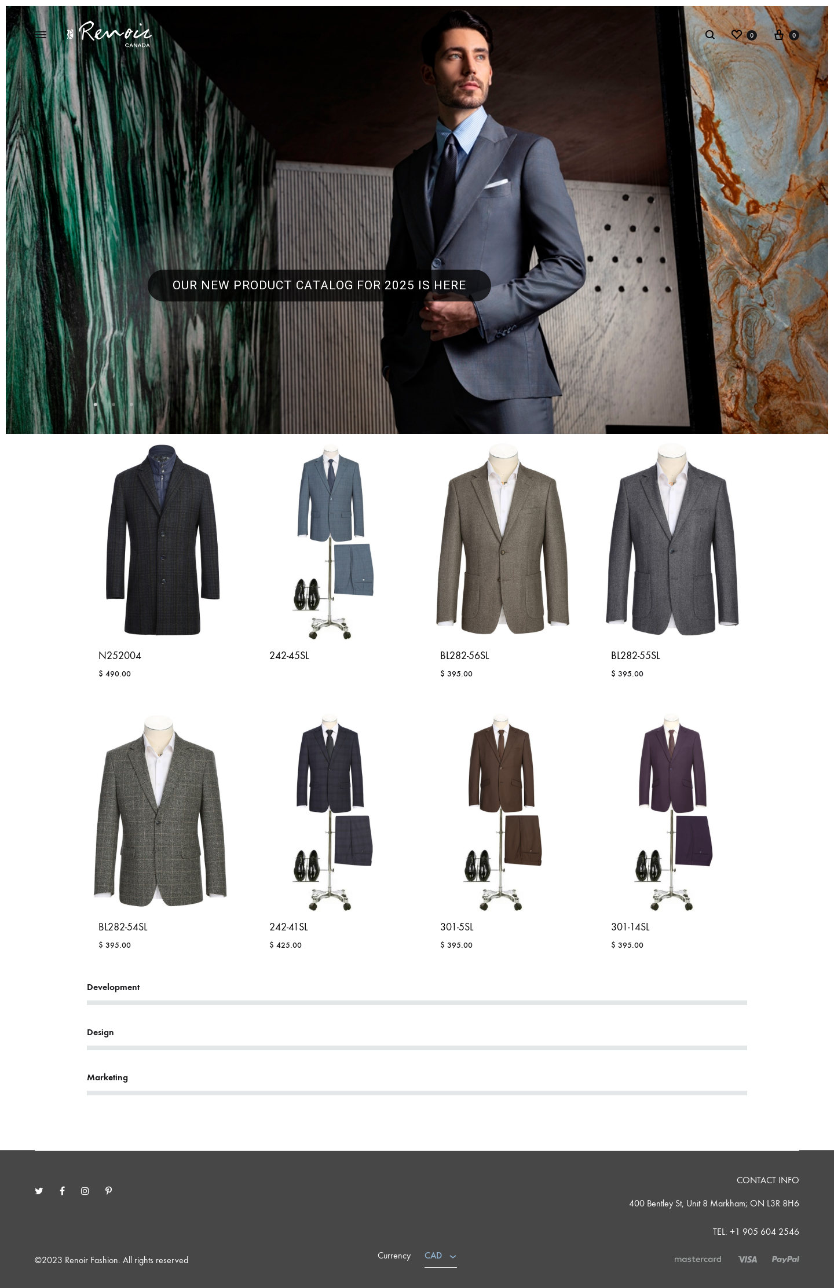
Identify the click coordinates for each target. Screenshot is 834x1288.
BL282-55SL (635, 656)
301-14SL (630, 927)
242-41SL (288, 927)
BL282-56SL (464, 656)
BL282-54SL (122, 927)
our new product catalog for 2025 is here (319, 285)
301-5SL (456, 927)
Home (193, 34)
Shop (238, 34)
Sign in (675, 34)
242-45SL (289, 656)
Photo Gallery (296, 34)
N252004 (119, 656)
